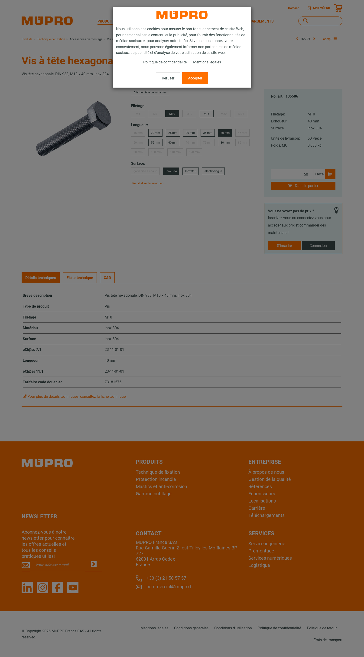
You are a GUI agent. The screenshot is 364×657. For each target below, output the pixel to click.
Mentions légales (207, 62)
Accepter (195, 78)
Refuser (168, 78)
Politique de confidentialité (165, 62)
